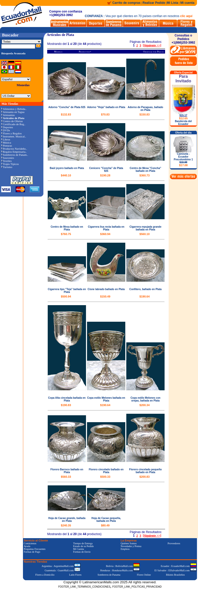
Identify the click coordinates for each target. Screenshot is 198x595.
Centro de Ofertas (12, 121)
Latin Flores (75, 574)
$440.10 (66, 175)
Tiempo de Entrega (82, 543)
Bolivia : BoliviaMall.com (123, 566)
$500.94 (66, 296)
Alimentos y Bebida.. (14, 108)
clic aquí (186, 16)
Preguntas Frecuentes (34, 549)
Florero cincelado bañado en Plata (106, 471)
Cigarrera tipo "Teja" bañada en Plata (67, 290)
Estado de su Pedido (83, 546)
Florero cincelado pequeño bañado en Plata (145, 471)
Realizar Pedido (154, 3)
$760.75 (66, 234)
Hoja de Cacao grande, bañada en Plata (66, 519)
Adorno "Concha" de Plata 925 (66, 107)
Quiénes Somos (129, 543)
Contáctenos (30, 543)
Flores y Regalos (11, 133)
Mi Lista (172, 3)
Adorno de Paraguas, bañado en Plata (145, 108)
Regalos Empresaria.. (14, 151)
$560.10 (145, 234)
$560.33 (66, 476)
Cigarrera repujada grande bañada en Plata (145, 228)
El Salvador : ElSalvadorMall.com (175, 570)
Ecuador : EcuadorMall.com (178, 566)
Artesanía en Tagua (12, 111)
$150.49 (105, 296)
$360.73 (145, 175)
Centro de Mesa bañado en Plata (67, 228)
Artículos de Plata (60, 35)
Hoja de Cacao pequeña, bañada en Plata (106, 519)
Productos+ (85, 51)
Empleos (125, 549)
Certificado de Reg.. (13, 124)
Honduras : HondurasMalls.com (120, 570)
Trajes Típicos (10, 163)
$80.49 (105, 525)
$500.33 (105, 476)
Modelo (58, 51)
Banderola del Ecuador (183, 122)
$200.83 (145, 476)
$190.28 (105, 175)
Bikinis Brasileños (175, 574)
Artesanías (8, 115)
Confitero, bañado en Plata (145, 289)
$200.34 (145, 405)
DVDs (5, 130)
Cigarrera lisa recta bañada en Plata (106, 228)
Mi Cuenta (78, 549)
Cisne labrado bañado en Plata (106, 289)
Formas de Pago (32, 551)
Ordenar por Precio (153, 51)
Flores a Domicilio (44, 574)
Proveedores (174, 543)
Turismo (6, 167)
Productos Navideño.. (14, 148)
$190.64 (145, 296)
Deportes (7, 127)
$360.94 (105, 234)
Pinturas (6, 145)
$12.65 (183, 118)
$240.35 (66, 525)
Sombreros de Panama (108, 574)
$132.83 (66, 114)
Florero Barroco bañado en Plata (67, 471)
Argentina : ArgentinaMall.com (61, 566)
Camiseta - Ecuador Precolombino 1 (183, 159)
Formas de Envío (81, 551)
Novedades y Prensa (131, 546)
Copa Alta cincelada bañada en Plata (67, 399)
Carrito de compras (126, 3)
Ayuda (27, 546)
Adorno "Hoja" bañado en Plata (106, 107)
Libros (5, 139)
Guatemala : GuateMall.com (62, 570)
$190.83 (66, 405)
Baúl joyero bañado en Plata (67, 168)
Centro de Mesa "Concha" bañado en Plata (145, 169)
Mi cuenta (187, 3)
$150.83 (145, 114)
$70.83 (105, 114)
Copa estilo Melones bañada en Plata (106, 399)
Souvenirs (7, 157)
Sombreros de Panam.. (14, 154)
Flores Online (144, 574)
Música (6, 142)
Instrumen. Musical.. (13, 136)
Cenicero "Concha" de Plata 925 (106, 169)
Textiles (6, 160)
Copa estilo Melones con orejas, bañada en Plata (145, 399)
